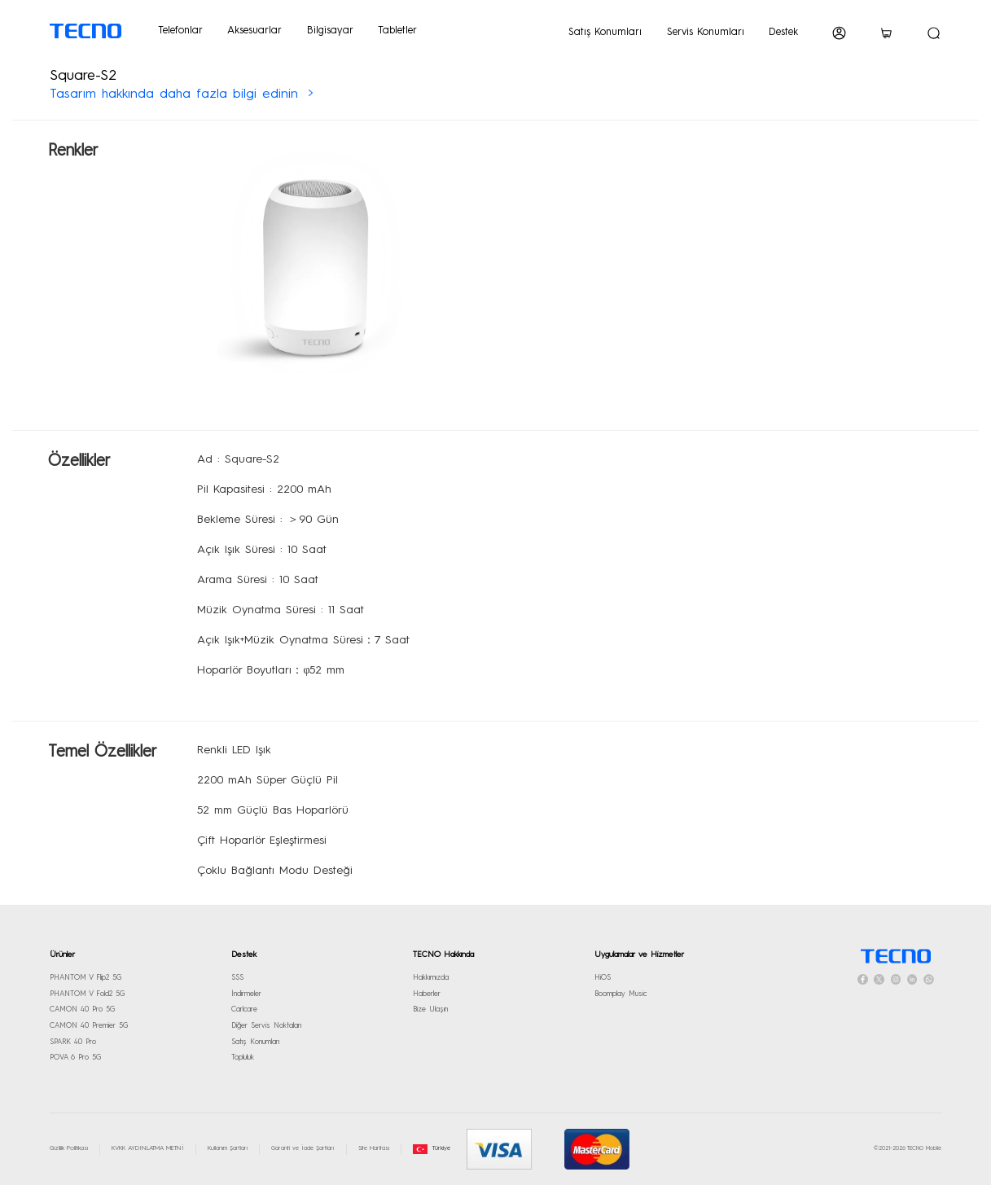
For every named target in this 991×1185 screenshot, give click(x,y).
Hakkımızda (431, 977)
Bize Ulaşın (430, 1009)
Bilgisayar (330, 30)
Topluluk (242, 1057)
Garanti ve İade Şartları (302, 1148)
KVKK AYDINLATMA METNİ (148, 1148)
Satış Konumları (605, 32)
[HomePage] (895, 956)
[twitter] (879, 979)
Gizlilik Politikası (69, 1148)
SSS (237, 977)
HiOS (602, 977)
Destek (783, 32)
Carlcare (244, 1009)
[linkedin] (912, 979)
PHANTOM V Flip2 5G (85, 977)
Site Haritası (373, 1148)
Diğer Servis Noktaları (266, 1025)
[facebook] (862, 979)
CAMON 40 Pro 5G (82, 1009)
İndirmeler (246, 994)
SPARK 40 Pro (73, 1042)
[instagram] (896, 979)
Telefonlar (180, 30)
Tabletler (397, 30)
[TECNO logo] (86, 31)
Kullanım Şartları (228, 1148)
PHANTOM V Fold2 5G (87, 994)
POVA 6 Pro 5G (75, 1057)
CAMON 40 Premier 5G (89, 1025)
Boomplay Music (620, 994)
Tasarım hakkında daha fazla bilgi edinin (177, 94)
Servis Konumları (705, 32)
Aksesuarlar (254, 30)
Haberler (427, 994)
